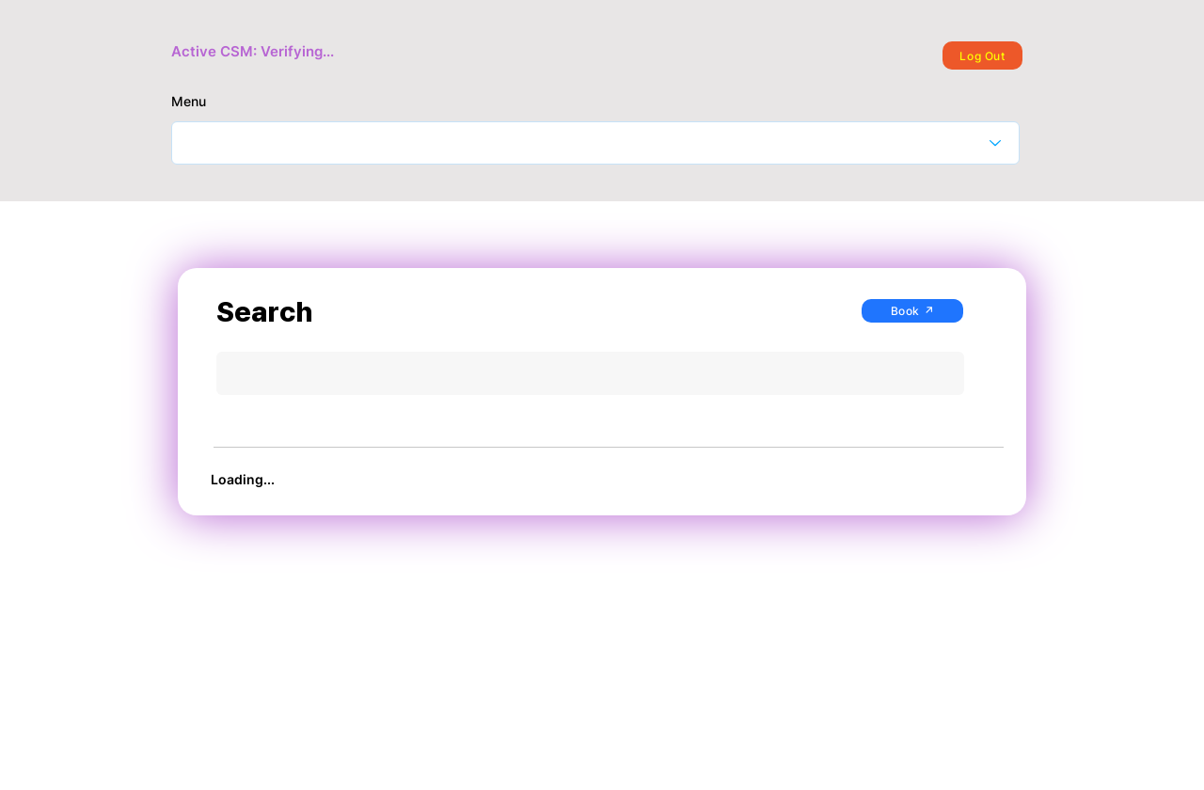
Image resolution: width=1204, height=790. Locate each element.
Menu (188, 101)
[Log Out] (982, 55)
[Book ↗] (912, 311)
